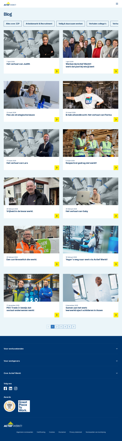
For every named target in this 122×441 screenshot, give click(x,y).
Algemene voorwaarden (24, 432)
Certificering (41, 432)
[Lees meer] (57, 71)
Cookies (52, 432)
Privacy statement (76, 432)
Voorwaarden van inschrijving (96, 432)
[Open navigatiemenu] (117, 3)
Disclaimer (62, 432)
